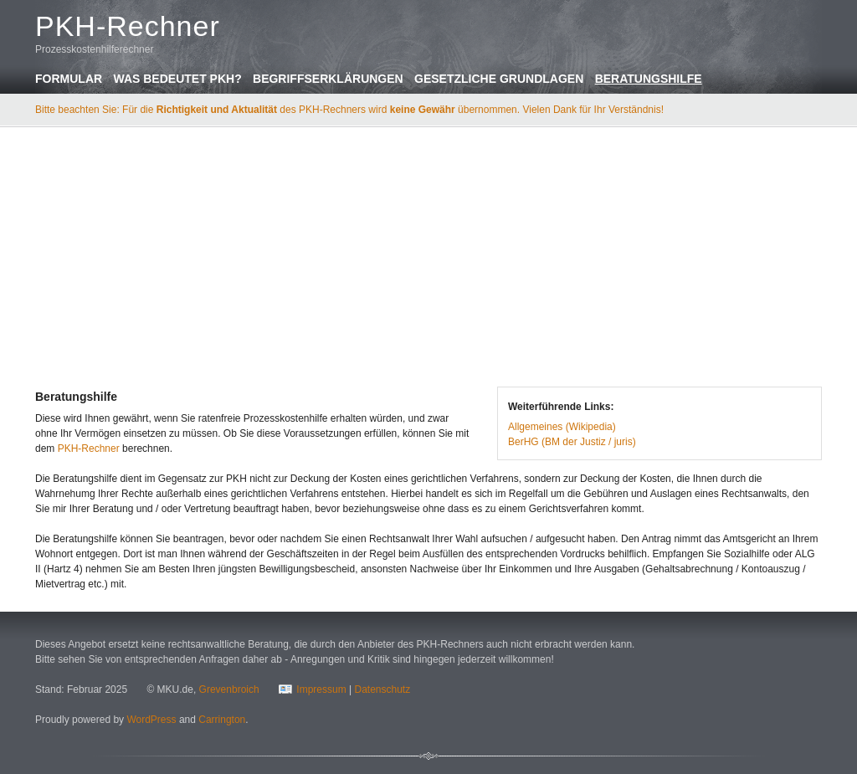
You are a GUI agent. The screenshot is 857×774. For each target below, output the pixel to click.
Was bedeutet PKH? (177, 78)
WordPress (151, 719)
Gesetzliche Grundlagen (498, 78)
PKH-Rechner (89, 448)
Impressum (321, 689)
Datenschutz (382, 689)
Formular (68, 78)
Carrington (221, 719)
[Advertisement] (428, 254)
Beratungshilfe (648, 78)
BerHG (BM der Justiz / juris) (572, 442)
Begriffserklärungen (328, 78)
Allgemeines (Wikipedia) (562, 427)
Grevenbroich (229, 689)
